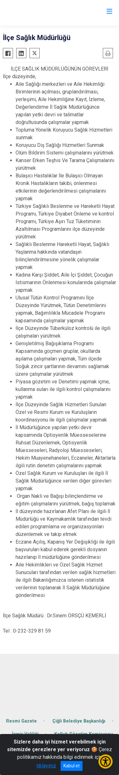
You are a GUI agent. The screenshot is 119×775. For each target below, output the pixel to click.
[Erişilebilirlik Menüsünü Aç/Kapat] (105, 761)
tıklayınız (46, 766)
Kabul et (71, 765)
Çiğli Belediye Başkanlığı (78, 721)
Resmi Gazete (21, 721)
